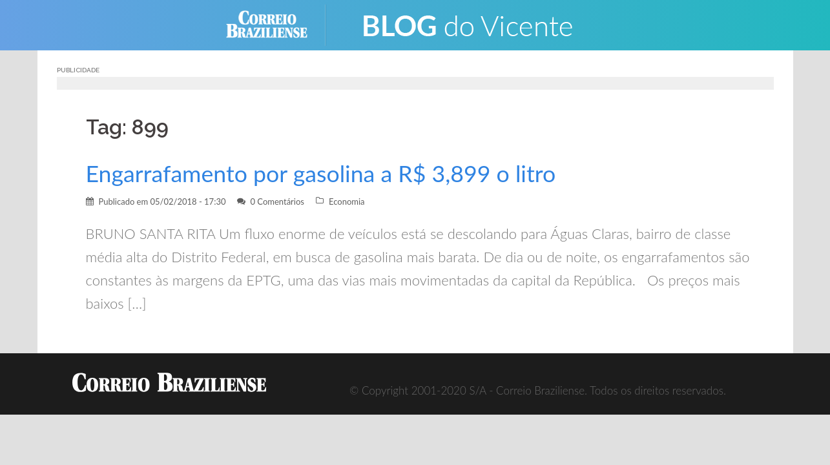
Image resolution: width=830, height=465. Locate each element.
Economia (347, 201)
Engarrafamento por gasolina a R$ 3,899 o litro (321, 173)
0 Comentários (277, 201)
